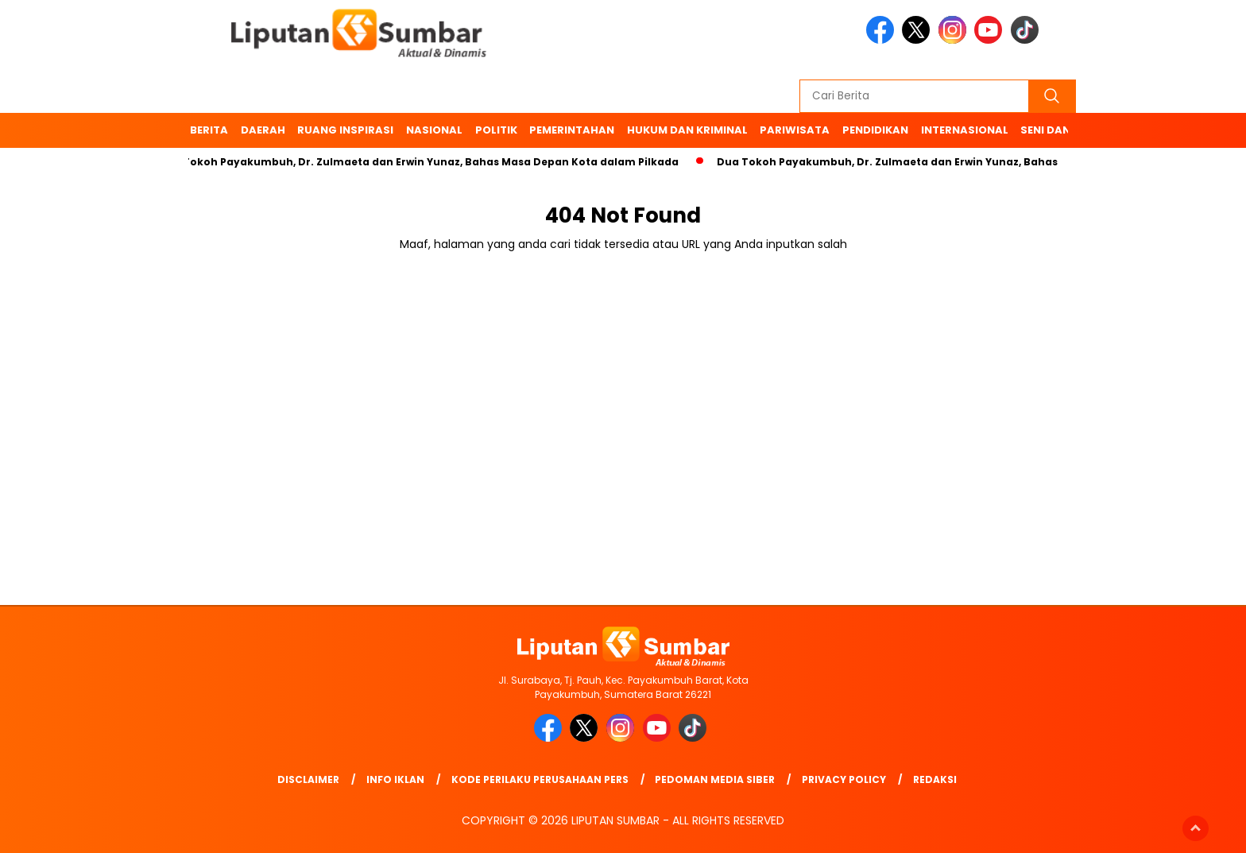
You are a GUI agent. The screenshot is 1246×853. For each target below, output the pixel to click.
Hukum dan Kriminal (687, 130)
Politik (496, 130)
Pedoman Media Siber (715, 779)
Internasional (964, 130)
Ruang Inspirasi (345, 130)
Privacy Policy (844, 779)
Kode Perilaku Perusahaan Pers (540, 779)
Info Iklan (395, 779)
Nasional (434, 130)
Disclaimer (308, 779)
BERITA (209, 130)
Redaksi (935, 779)
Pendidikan (875, 130)
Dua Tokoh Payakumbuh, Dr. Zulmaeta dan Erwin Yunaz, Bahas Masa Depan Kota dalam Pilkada (422, 162)
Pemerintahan (571, 130)
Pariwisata (795, 130)
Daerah (263, 130)
